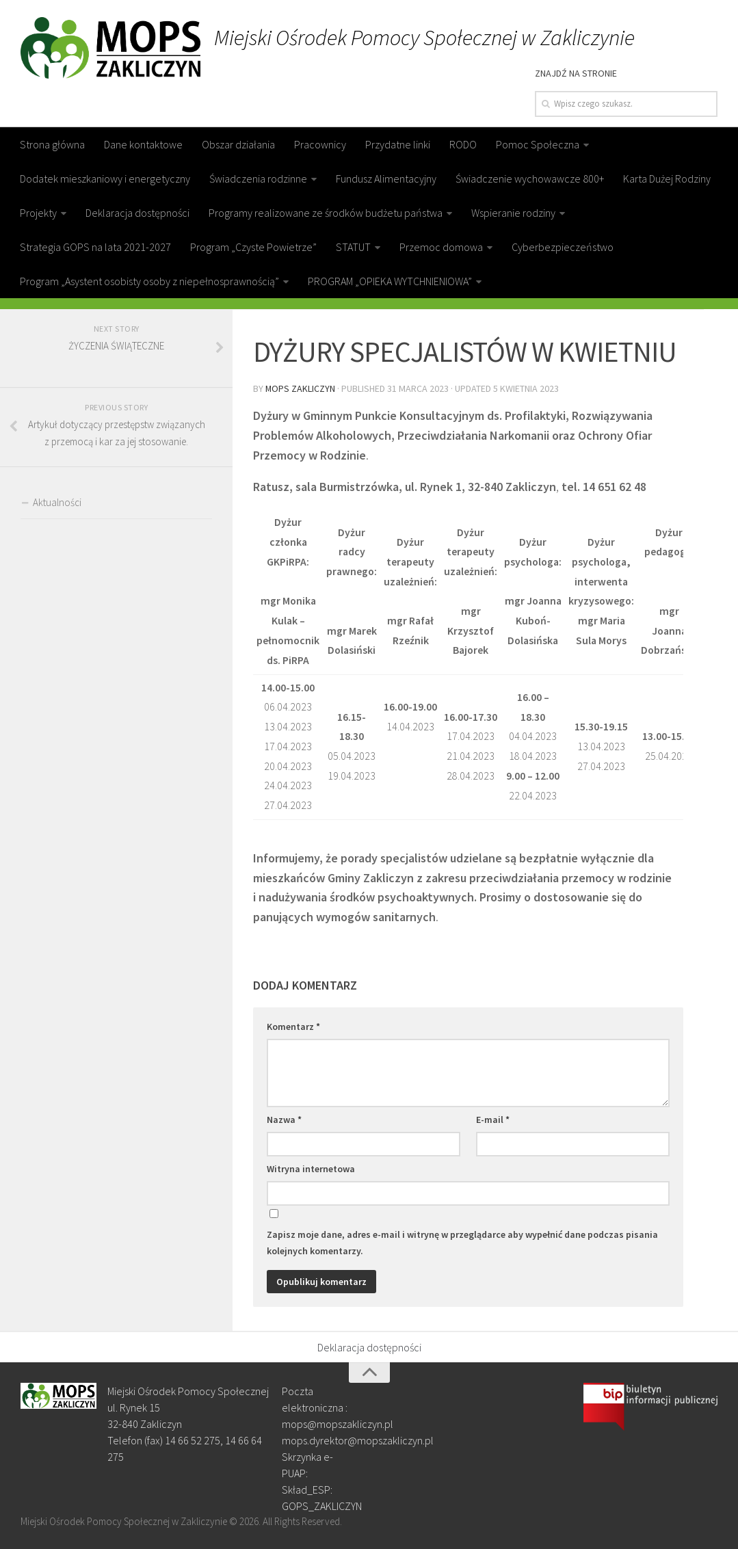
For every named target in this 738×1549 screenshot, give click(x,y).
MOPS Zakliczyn (300, 388)
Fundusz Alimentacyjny (386, 178)
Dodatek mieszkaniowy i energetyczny (105, 178)
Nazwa (284, 1119)
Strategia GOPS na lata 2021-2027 (95, 247)
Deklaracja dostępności (137, 213)
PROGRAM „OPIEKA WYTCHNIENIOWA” (390, 281)
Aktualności (57, 502)
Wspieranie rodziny (513, 213)
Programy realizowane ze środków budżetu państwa (326, 213)
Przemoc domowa (441, 247)
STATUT (353, 247)
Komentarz (293, 1026)
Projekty (38, 213)
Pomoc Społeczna (537, 144)
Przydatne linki (397, 144)
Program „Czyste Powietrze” (253, 247)
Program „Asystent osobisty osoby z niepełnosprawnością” (149, 281)
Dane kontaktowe (143, 144)
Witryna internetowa (311, 1168)
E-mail (493, 1119)
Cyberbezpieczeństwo (563, 247)
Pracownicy (320, 144)
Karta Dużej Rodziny (667, 178)
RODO (463, 144)
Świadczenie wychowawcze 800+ (530, 178)
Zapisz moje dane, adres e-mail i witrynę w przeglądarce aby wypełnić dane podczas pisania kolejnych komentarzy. (462, 1242)
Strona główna (52, 144)
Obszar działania (238, 144)
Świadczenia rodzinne (258, 178)
